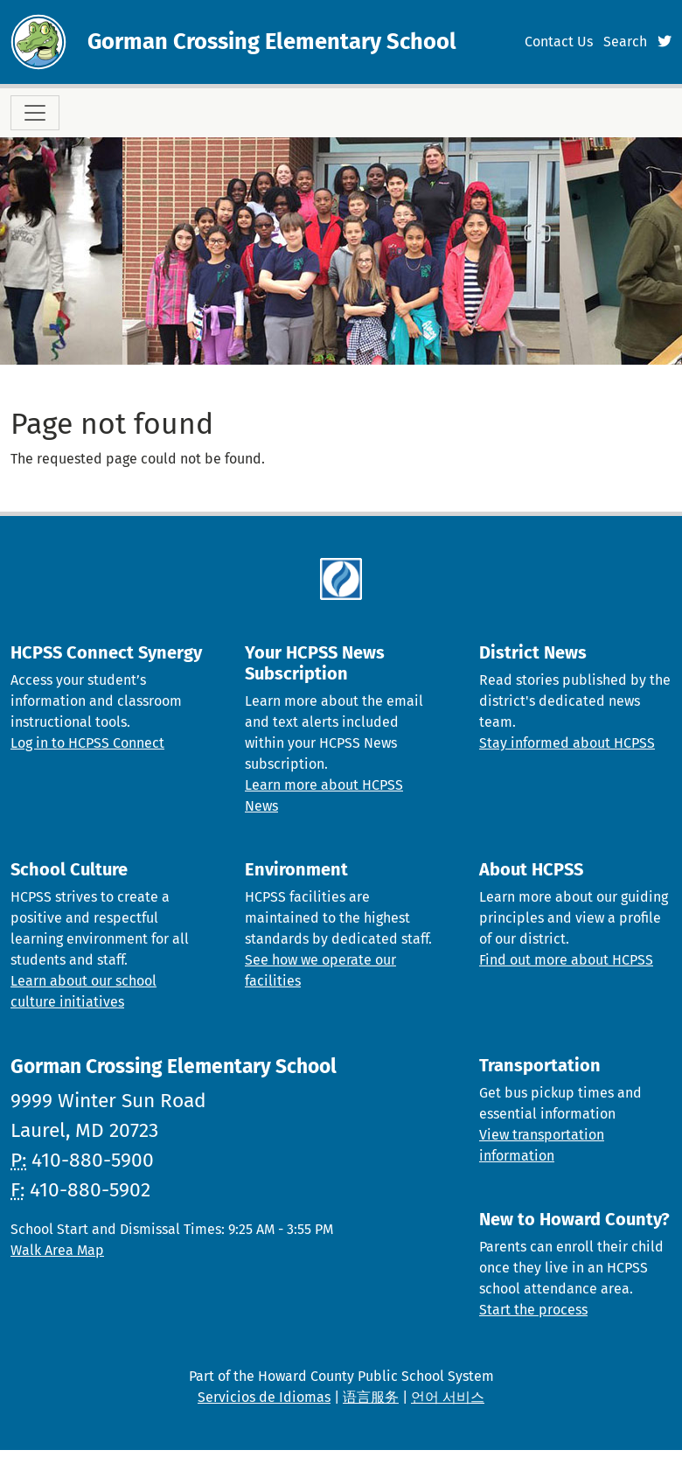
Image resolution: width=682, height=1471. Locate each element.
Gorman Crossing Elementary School (271, 41)
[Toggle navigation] (34, 112)
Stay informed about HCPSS (567, 743)
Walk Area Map (57, 1250)
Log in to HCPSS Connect (87, 743)
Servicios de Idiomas (264, 1397)
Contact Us (559, 41)
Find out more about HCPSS (566, 960)
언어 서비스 (447, 1397)
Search (625, 41)
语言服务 (371, 1397)
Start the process (533, 1309)
